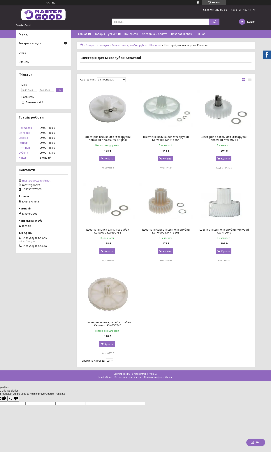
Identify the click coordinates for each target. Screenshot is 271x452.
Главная (82, 34)
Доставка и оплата (154, 34)
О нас (201, 34)
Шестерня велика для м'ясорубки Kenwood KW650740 (108, 324)
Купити (108, 158)
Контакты (131, 34)
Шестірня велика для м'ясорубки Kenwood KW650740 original (108, 138)
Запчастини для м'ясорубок (129, 45)
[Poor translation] (13, 399)
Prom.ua (153, 373)
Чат (256, 442)
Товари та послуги (97, 45)
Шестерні (155, 45)
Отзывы (24, 62)
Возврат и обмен (182, 34)
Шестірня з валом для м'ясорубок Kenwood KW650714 (224, 138)
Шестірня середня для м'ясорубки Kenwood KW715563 (166, 231)
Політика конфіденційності (158, 377)
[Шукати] (214, 22)
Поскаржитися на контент (128, 377)
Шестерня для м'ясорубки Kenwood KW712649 (224, 231)
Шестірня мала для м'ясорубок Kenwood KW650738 (107, 231)
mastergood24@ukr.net (36, 180)
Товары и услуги (105, 34)
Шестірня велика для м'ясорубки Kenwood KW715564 (166, 138)
